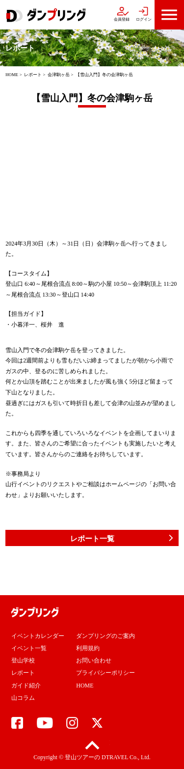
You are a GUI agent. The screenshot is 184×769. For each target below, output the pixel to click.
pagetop (92, 745)
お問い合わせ (93, 660)
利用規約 (88, 648)
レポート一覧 (92, 538)
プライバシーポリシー (105, 672)
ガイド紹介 (26, 685)
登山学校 (23, 660)
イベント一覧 (29, 648)
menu (169, 14)
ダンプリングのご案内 (105, 635)
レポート (33, 74)
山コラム (23, 697)
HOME (11, 74)
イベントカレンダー (37, 635)
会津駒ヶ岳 (59, 74)
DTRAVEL (115, 757)
